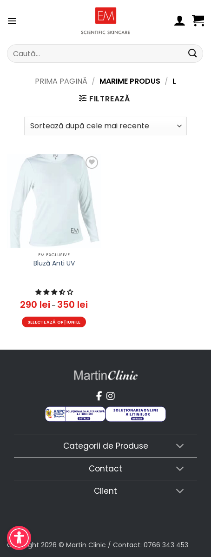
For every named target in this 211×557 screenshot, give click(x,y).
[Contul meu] (179, 21)
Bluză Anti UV (54, 263)
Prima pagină (61, 81)
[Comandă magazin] (105, 126)
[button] (12, 21)
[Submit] (193, 53)
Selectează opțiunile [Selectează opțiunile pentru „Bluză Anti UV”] (53, 322)
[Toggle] (180, 447)
